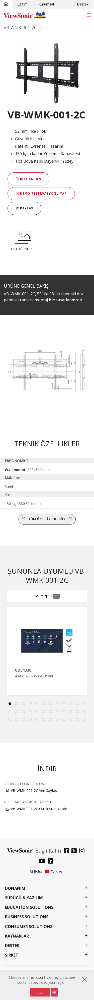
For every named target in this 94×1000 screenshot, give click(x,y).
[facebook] (67, 851)
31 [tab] (50, 719)
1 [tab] (9, 703)
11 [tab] (77, 703)
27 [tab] (23, 719)
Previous (6, 658)
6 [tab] (43, 703)
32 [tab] (57, 719)
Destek (82, 4)
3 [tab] (23, 703)
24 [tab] (84, 711)
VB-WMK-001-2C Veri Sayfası (34, 790)
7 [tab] (50, 703)
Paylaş (24, 208)
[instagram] (83, 851)
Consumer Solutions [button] (28, 926)
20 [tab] (57, 711)
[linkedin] (52, 861)
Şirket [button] (11, 955)
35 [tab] (77, 719)
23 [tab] (77, 711)
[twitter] (75, 851)
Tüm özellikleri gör (47, 519)
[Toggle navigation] (88, 14)
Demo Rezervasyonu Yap (41, 193)
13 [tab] (9, 711)
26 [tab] (16, 719)
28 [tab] (30, 719)
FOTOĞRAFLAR (23, 240)
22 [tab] (70, 711)
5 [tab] (36, 703)
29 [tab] (36, 719)
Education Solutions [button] (29, 907)
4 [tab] (30, 703)
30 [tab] (43, 719)
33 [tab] (63, 719)
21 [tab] (63, 711)
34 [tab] (70, 719)
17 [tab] (36, 711)
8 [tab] (57, 703)
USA (40, 992)
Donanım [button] (15, 888)
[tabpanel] (47, 651)
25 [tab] (9, 719)
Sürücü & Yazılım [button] (24, 898)
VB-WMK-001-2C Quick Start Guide (39, 808)
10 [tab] (70, 703)
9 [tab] (63, 703)
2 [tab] (16, 703)
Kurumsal (46, 4)
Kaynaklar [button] (17, 936)
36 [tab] (84, 719)
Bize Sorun (28, 179)
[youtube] (43, 861)
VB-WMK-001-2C (20, 27)
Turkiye (53, 871)
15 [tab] (23, 711)
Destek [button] (12, 945)
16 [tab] (30, 711)
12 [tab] (84, 703)
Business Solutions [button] (26, 917)
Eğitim (23, 4)
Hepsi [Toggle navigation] (50, 595)
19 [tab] (50, 711)
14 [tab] (16, 711)
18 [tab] (43, 711)
